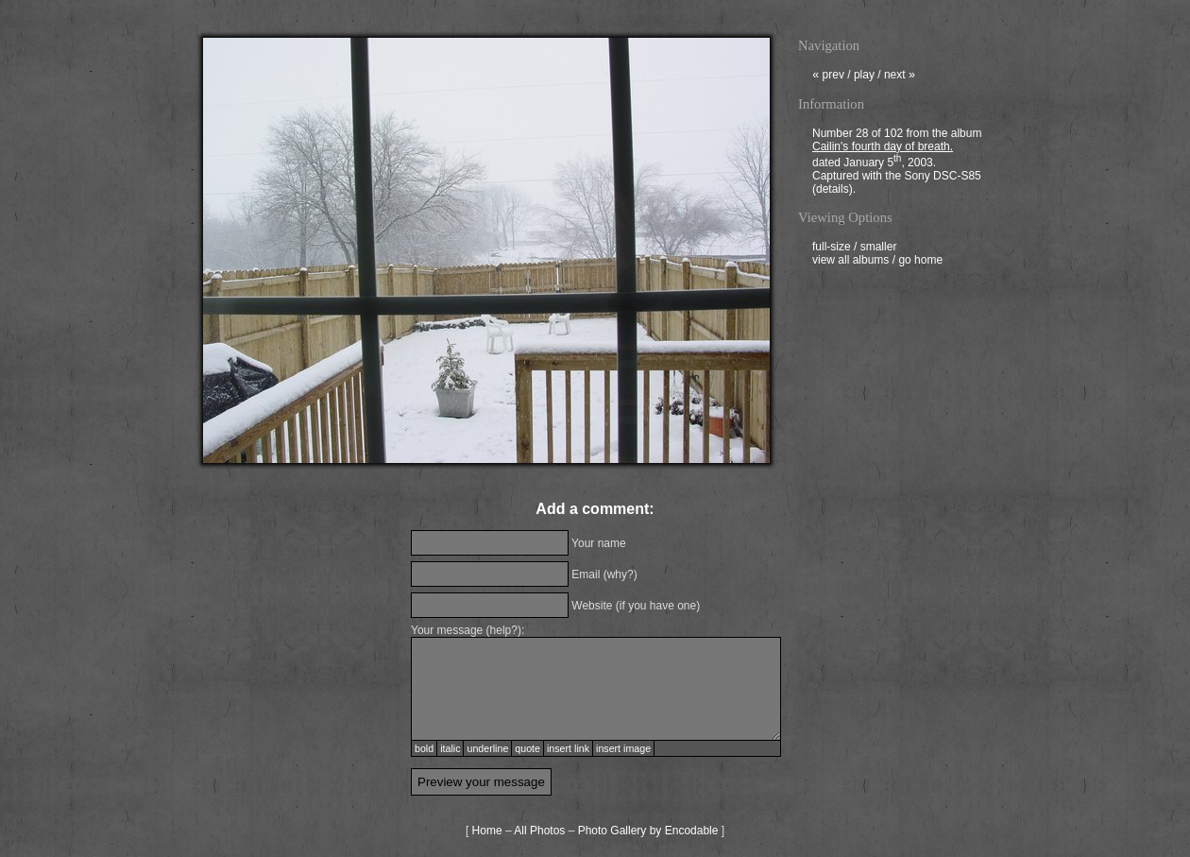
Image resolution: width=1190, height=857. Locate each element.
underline (487, 748)
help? (504, 630)
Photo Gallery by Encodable (648, 830)
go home (920, 261)
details (832, 190)
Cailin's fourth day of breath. (882, 148)
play (864, 76)
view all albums (850, 261)
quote (527, 748)
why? (620, 574)
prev (828, 76)
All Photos (539, 830)
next (899, 76)
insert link (568, 748)
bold (424, 748)
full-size (831, 248)
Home (487, 830)
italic (450, 748)
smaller (878, 248)
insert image (623, 748)
